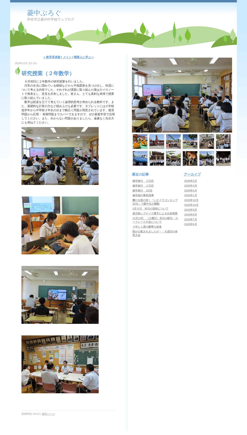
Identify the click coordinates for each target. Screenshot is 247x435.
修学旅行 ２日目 (143, 185)
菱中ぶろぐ (44, 13)
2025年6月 (190, 224)
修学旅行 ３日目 (143, 180)
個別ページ (48, 413)
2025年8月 (190, 214)
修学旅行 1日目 (142, 190)
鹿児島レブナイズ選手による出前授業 (155, 213)
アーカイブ (192, 174)
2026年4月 (190, 185)
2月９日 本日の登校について (150, 208)
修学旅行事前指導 (143, 195)
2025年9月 (190, 209)
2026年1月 (190, 195)
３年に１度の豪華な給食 (147, 226)
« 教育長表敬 (52, 57)
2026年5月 (190, 180)
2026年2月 (190, 190)
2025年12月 (191, 200)
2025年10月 (191, 205)
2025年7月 (190, 219)
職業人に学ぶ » (84, 57)
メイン (67, 57)
